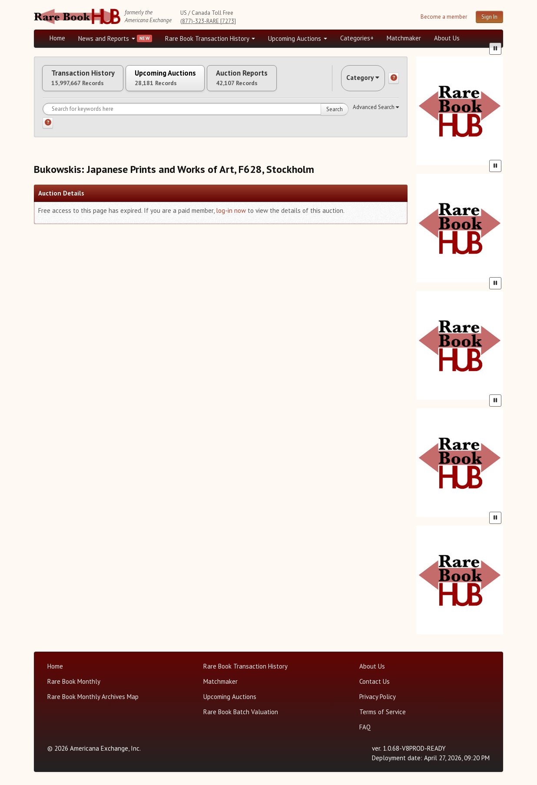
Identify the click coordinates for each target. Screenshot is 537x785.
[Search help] (48, 129)
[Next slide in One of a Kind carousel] (497, 344)
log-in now (231, 216)
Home (57, 38)
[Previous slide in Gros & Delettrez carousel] (422, 461)
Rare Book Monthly (73, 681)
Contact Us (374, 681)
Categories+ (357, 38)
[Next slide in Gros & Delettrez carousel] (497, 461)
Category (357, 81)
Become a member (444, 16)
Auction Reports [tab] (276, 81)
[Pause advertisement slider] (495, 157)
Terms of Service (382, 712)
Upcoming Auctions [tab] (185, 81)
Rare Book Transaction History (210, 38)
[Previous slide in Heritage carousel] (422, 109)
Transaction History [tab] (89, 81)
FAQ (365, 727)
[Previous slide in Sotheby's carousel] (422, 578)
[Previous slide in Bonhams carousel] (422, 226)
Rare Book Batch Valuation (240, 712)
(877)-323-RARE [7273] (208, 21)
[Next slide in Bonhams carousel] (497, 226)
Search (334, 115)
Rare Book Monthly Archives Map (93, 696)
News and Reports (106, 38)
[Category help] (393, 81)
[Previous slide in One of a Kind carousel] (422, 344)
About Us (447, 38)
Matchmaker (404, 38)
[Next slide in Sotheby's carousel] (497, 578)
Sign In (489, 16)
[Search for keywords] (195, 115)
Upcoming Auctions (297, 38)
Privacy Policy (377, 696)
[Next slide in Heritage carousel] (497, 109)
